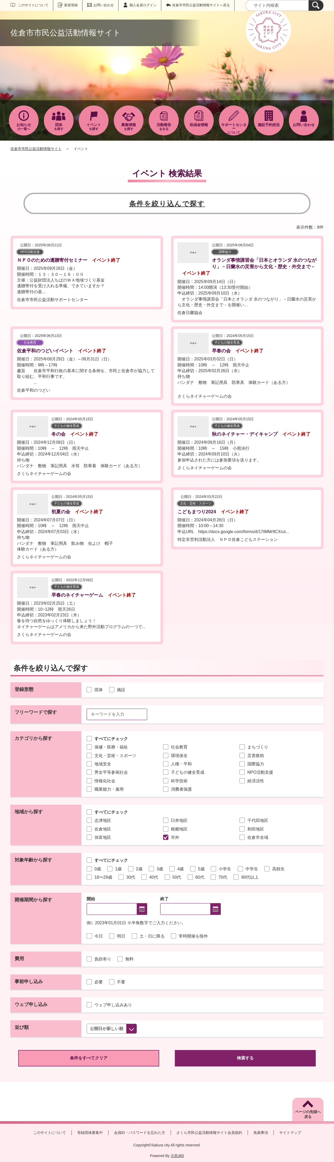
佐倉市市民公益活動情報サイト (36, 149)
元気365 (177, 1156)
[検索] (316, 5)
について (233, 128)
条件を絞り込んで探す (167, 204)
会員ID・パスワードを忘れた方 (139, 1132)
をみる (163, 127)
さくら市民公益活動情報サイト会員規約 (209, 1132)
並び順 (22, 1027)
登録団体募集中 (90, 1132)
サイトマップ (290, 1132)
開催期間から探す (33, 899)
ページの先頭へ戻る (308, 1114)
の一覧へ (23, 127)
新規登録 (71, 5)
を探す (58, 127)
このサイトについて (33, 5)
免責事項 (260, 1132)
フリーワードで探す (36, 712)
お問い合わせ (103, 5)
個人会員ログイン (143, 5)
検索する (245, 1058)
